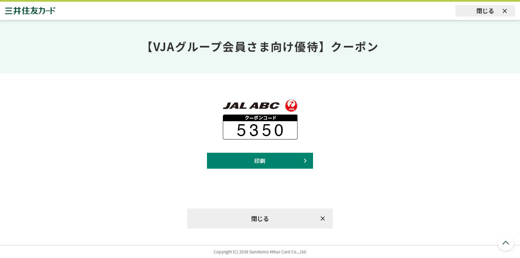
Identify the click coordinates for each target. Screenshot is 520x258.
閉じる (485, 10)
